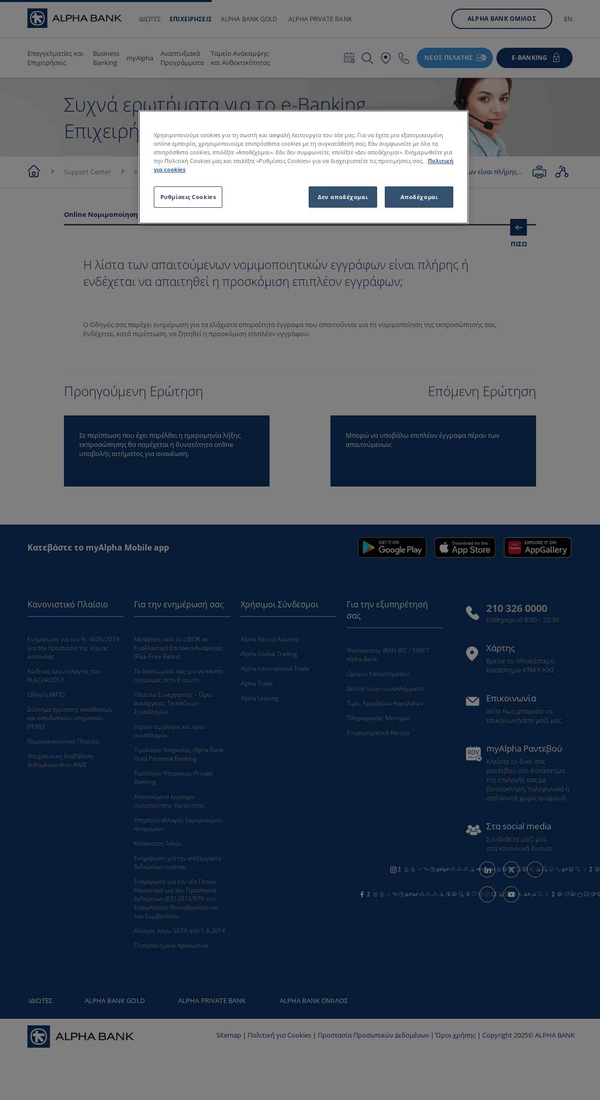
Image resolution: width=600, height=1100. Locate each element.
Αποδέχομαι (419, 197)
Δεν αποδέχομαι (343, 197)
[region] (304, 167)
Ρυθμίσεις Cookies (188, 197)
